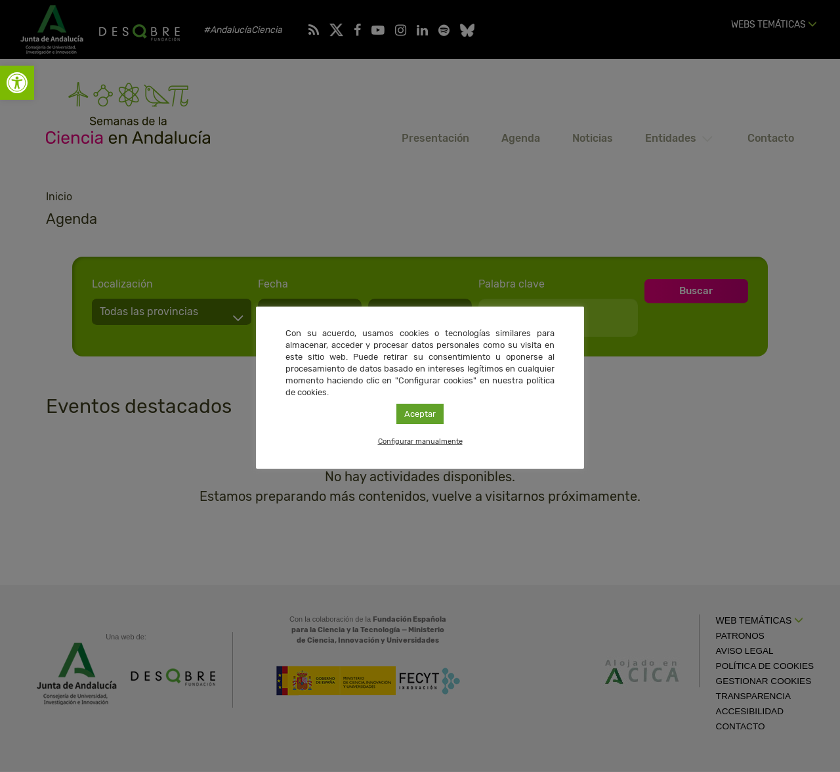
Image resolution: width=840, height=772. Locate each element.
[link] (17, 83)
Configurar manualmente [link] (420, 441)
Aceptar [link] (420, 414)
